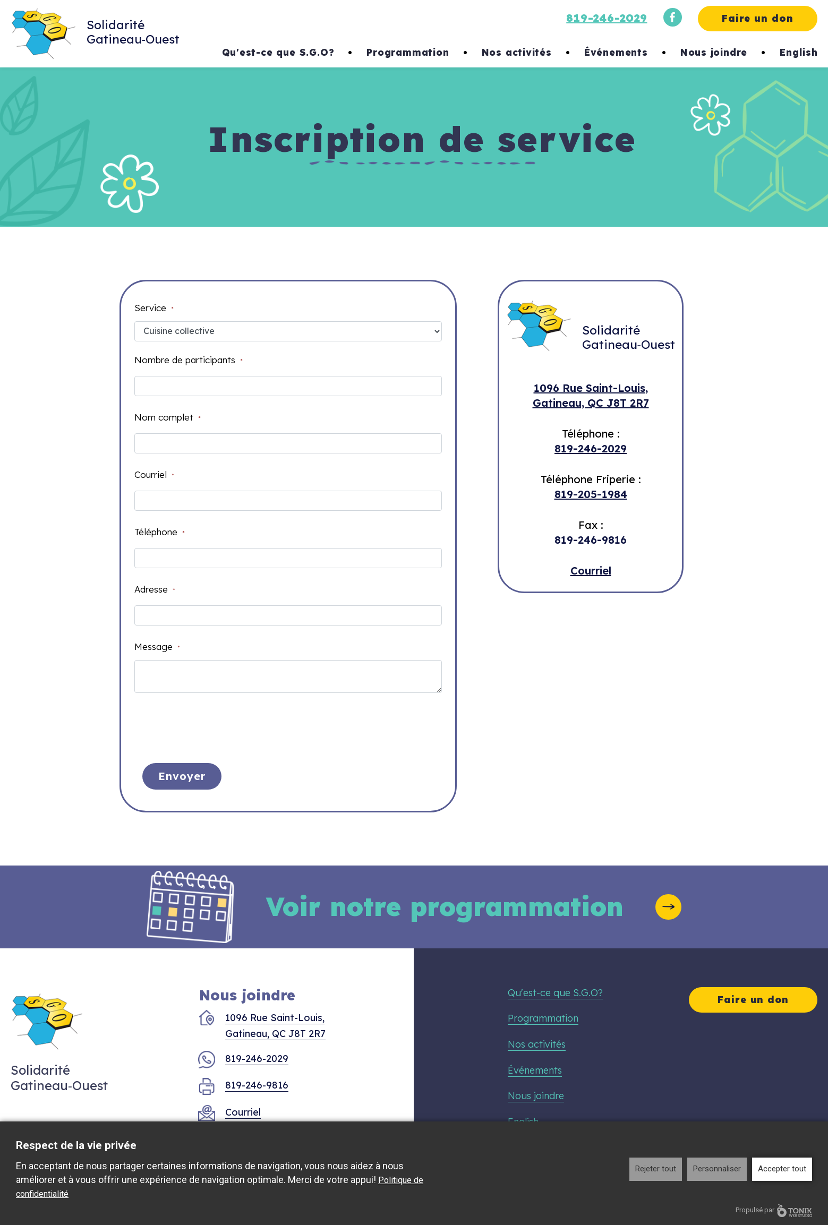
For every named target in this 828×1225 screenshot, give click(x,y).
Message (157, 646)
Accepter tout (782, 1168)
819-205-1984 (590, 494)
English (799, 52)
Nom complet (167, 417)
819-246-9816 (590, 539)
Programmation (407, 52)
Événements (616, 52)
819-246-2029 (606, 17)
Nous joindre (714, 52)
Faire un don (757, 18)
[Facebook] (672, 17)
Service (154, 307)
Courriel (154, 474)
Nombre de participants (188, 359)
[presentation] (215, 724)
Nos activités (517, 52)
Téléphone (159, 531)
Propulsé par (774, 1210)
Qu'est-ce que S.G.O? (278, 52)
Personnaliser (717, 1168)
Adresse (154, 589)
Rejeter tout (655, 1168)
